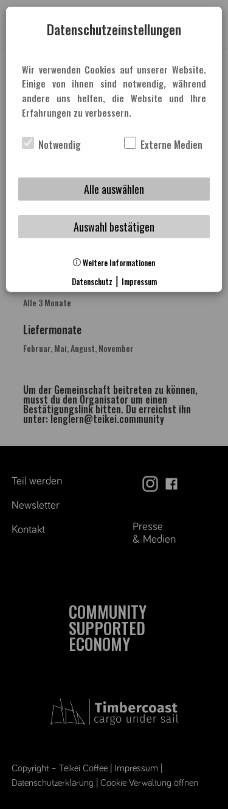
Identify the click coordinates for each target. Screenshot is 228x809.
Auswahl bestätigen (114, 227)
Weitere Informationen (114, 263)
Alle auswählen (114, 189)
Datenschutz (92, 281)
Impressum (139, 281)
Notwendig (51, 144)
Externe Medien (163, 144)
